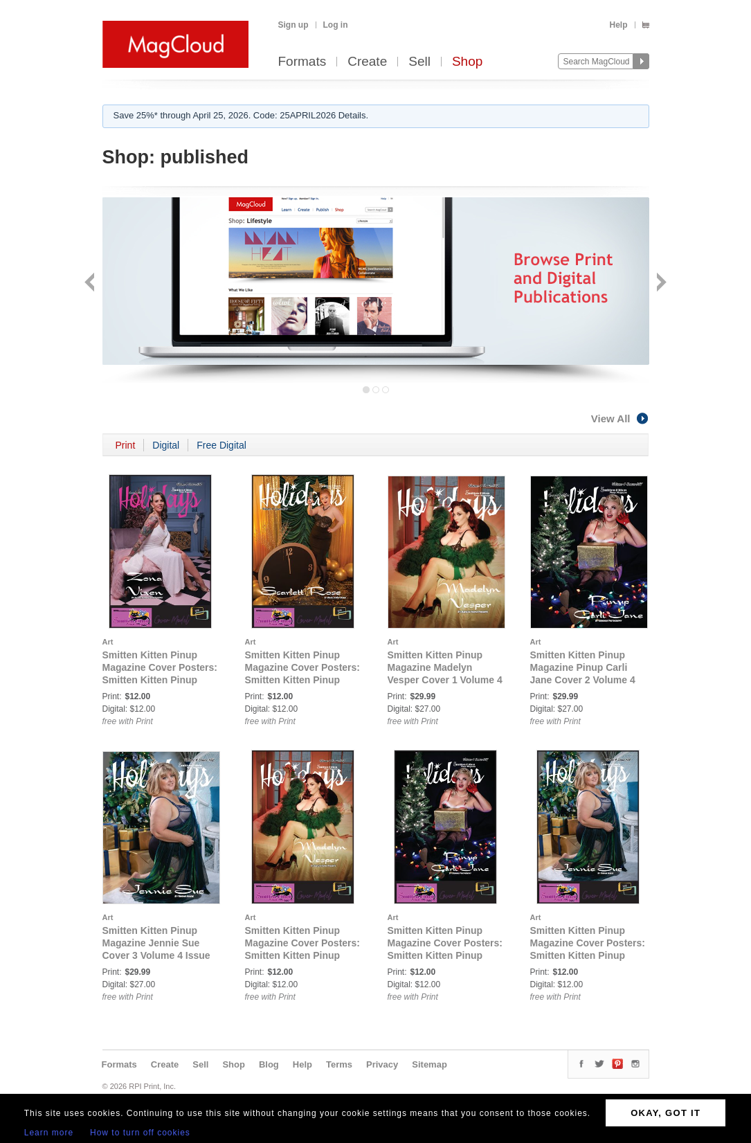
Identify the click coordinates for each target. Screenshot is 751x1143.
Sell (419, 62)
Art (108, 642)
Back (91, 283)
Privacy (382, 1064)
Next (660, 283)
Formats (302, 62)
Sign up (293, 25)
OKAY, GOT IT (665, 1113)
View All (620, 418)
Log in (335, 25)
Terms (339, 1064)
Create (367, 62)
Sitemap (429, 1064)
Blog (269, 1064)
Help (618, 25)
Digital (165, 445)
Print (126, 445)
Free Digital (221, 445)
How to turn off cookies (140, 1132)
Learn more (48, 1132)
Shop (467, 62)
